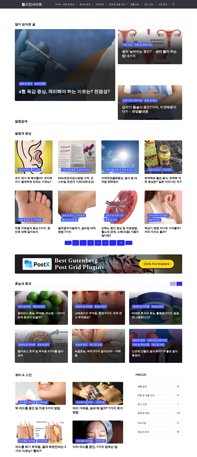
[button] (173, 4)
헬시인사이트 (32, 4)
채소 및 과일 (25, 294)
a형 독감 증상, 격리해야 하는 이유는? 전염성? (64, 91)
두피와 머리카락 (84, 389)
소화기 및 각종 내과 (132, 81)
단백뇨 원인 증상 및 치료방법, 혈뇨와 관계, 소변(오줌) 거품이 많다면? (120, 219)
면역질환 (167, 157)
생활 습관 (136, 4)
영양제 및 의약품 (84, 294)
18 (121, 230)
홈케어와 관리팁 (69, 207)
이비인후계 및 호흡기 (158, 202)
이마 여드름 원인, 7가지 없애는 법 (95, 434)
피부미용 (102, 4)
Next (97, 453)
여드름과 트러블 (27, 389)
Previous (46, 453)
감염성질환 (40, 84)
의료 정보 (164, 4)
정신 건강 (150, 4)
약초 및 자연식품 (141, 332)
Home (58, 4)
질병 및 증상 (71, 4)
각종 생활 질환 (69, 157)
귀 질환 (36, 157)
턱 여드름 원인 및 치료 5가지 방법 (37, 395)
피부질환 (37, 207)
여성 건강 (127, 44)
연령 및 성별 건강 (119, 4)
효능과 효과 (87, 4)
